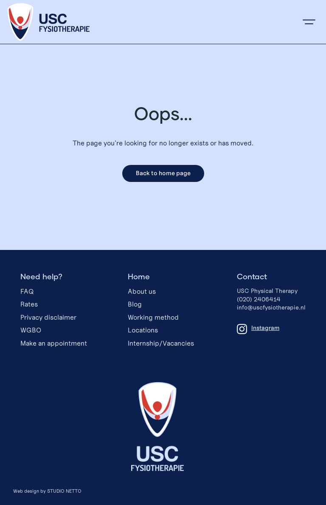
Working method (153, 317)
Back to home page (163, 173)
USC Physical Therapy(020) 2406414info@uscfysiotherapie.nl (271, 299)
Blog (135, 304)
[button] (309, 22)
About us (142, 291)
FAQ (27, 291)
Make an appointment (53, 343)
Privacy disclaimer (48, 317)
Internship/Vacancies (161, 343)
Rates (29, 304)
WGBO (30, 330)
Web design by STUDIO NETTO (47, 491)
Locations (143, 330)
